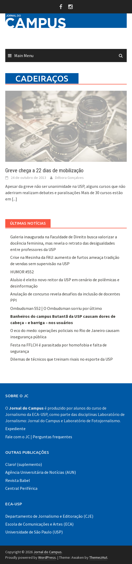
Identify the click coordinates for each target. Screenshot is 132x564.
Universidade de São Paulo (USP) (34, 532)
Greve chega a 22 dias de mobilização (44, 170)
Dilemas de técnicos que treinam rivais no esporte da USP (61, 359)
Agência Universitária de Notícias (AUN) (40, 472)
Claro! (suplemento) (23, 464)
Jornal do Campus (47, 552)
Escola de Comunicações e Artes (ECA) (39, 524)
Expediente (15, 428)
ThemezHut (98, 557)
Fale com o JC (17, 436)
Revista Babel (17, 480)
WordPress (47, 557)
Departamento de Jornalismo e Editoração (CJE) (49, 516)
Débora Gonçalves (69, 177)
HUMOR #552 (22, 271)
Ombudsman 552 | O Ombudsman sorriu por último (56, 308)
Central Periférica (21, 488)
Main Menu (23, 55)
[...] (14, 199)
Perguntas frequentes (52, 436)
